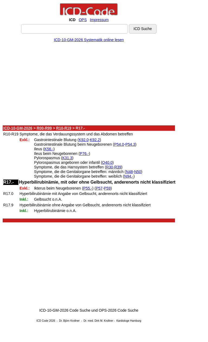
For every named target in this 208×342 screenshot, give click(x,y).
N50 (137, 172)
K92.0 (84, 140)
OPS (83, 20)
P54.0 (119, 144)
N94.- (129, 176)
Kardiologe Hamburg (128, 320)
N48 (129, 172)
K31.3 (67, 158)
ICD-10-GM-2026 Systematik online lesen (89, 40)
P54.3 (130, 144)
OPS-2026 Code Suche (118, 310)
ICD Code (42, 320)
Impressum (99, 20)
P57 (99, 188)
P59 (107, 188)
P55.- (87, 188)
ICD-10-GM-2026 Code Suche (64, 310)
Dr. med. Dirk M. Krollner (98, 320)
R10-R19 (63, 128)
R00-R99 (44, 128)
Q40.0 (107, 162)
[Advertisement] (89, 85)
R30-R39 (113, 167)
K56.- (48, 149)
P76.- (84, 153)
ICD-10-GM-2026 (17, 128)
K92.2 (95, 140)
